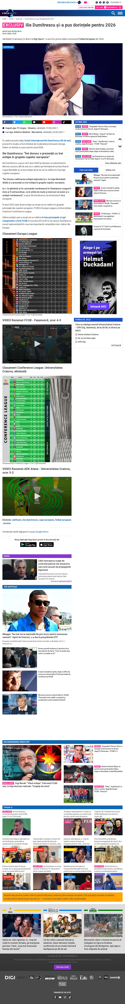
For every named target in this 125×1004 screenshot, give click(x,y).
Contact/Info (98, 960)
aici (38, 898)
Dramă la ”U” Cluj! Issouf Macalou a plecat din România (107, 228)
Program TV (115, 2)
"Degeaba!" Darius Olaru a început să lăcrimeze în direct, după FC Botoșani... (95, 127)
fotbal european (63, 520)
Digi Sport (17, 31)
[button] (37, 343)
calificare (16, 520)
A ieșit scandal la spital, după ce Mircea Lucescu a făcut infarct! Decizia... (107, 190)
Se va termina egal (85, 338)
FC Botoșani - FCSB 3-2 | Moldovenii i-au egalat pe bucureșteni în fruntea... (107, 216)
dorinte (7, 523)
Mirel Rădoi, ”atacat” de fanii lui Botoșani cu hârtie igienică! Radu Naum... (95, 135)
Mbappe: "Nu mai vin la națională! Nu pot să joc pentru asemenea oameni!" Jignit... (107, 177)
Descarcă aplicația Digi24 (61, 581)
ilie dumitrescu (30, 520)
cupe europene (46, 520)
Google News (41, 531)
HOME (4, 19)
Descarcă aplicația (69, 2)
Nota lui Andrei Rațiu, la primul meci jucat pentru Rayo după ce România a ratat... (95, 150)
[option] (96, 128)
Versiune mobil (62, 967)
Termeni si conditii (20, 960)
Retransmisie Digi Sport (84, 960)
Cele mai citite (86, 170)
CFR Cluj (80, 342)
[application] (37, 344)
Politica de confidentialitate (37, 960)
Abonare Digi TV (54, 960)
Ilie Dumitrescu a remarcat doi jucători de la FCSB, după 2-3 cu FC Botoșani (94, 157)
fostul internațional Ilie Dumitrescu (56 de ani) (47, 140)
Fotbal (11, 19)
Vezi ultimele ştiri (113, 163)
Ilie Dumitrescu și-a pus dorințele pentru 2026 (39, 19)
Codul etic (107, 960)
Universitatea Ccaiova (86, 334)
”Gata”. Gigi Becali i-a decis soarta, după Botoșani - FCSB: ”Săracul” (95, 142)
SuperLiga (19, 19)
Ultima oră (110, 170)
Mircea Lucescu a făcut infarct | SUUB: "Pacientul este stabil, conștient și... (107, 203)
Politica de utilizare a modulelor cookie (63, 962)
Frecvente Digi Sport (68, 960)
